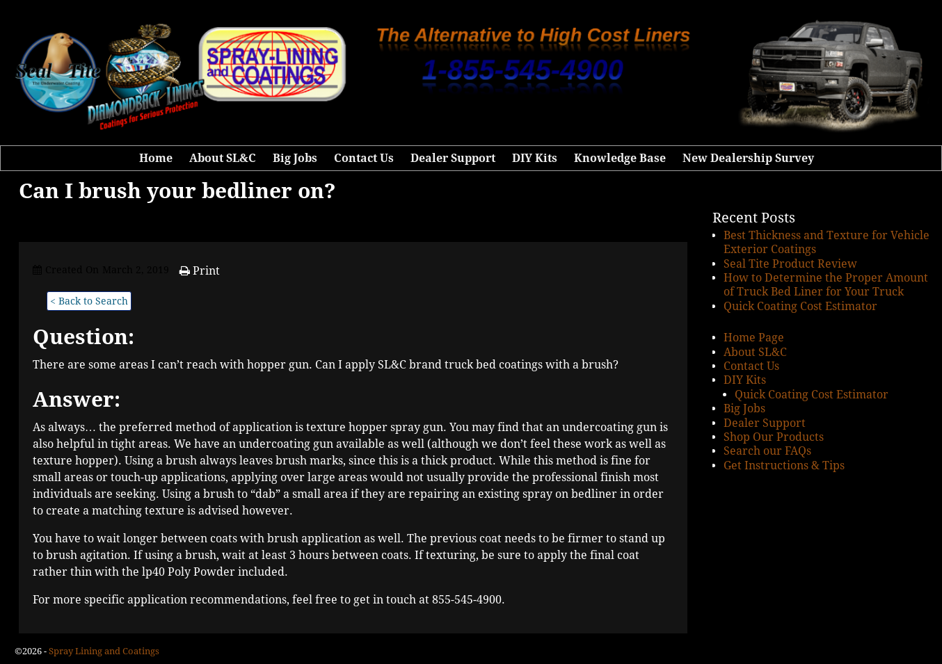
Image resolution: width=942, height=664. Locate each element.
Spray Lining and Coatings (104, 651)
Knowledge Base (620, 158)
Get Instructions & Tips (784, 465)
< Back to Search (89, 301)
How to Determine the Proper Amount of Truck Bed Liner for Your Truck (826, 284)
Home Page (754, 337)
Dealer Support (452, 158)
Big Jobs (295, 158)
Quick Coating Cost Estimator (800, 306)
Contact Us (364, 158)
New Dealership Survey (748, 158)
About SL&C (222, 158)
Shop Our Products (774, 437)
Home (156, 158)
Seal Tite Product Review (790, 263)
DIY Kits (534, 158)
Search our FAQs (767, 450)
